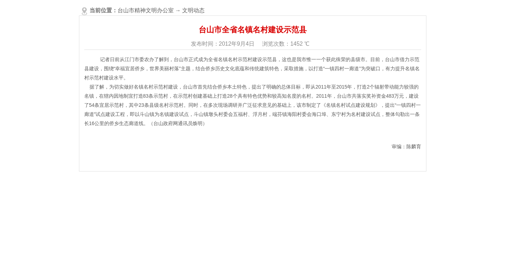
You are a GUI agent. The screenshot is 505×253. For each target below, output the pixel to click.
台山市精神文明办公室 (146, 10)
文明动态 (193, 10)
